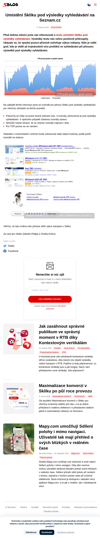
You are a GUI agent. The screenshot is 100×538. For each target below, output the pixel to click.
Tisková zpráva (46, 458)
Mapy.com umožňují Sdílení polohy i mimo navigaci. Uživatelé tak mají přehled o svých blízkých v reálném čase (66, 437)
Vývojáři (34, 507)
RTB (64, 352)
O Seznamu (10, 507)
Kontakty (66, 507)
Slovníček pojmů (50, 507)
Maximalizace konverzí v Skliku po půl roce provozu (65, 388)
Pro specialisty (84, 348)
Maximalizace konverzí (62, 396)
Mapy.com (75, 453)
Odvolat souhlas (51, 511)
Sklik (90, 396)
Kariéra (23, 507)
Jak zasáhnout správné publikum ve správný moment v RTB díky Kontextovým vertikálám (63, 334)
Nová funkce (56, 27)
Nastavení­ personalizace (85, 507)
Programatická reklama (49, 352)
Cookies (57, 348)
